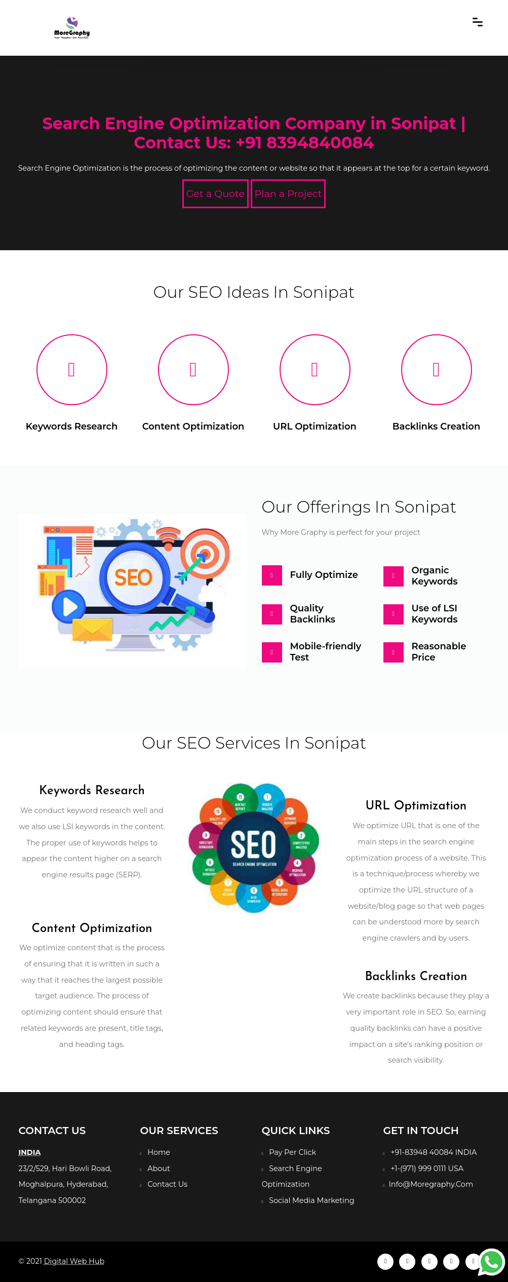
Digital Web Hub (74, 1261)
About (158, 1168)
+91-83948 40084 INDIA (433, 1152)
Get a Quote (215, 193)
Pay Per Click (292, 1152)
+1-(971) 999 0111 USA (426, 1168)
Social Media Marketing (311, 1200)
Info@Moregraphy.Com (430, 1184)
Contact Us (167, 1184)
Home (158, 1152)
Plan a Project (288, 193)
